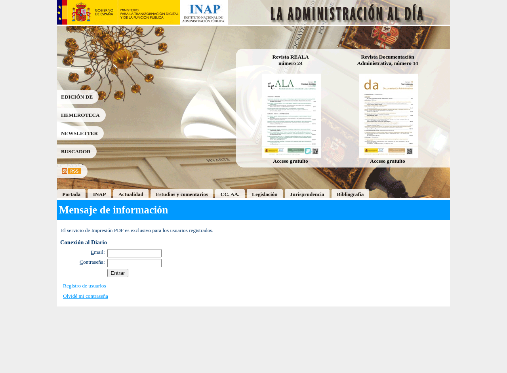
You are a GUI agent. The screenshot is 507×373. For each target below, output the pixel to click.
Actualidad (130, 194)
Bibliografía (350, 194)
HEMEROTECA (80, 115)
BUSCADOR (76, 151)
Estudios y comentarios (182, 194)
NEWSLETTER (79, 133)
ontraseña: (92, 262)
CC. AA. (230, 194)
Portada (71, 194)
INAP (99, 194)
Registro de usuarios (84, 286)
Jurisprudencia (307, 194)
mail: (98, 252)
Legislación (264, 194)
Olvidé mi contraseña (85, 296)
